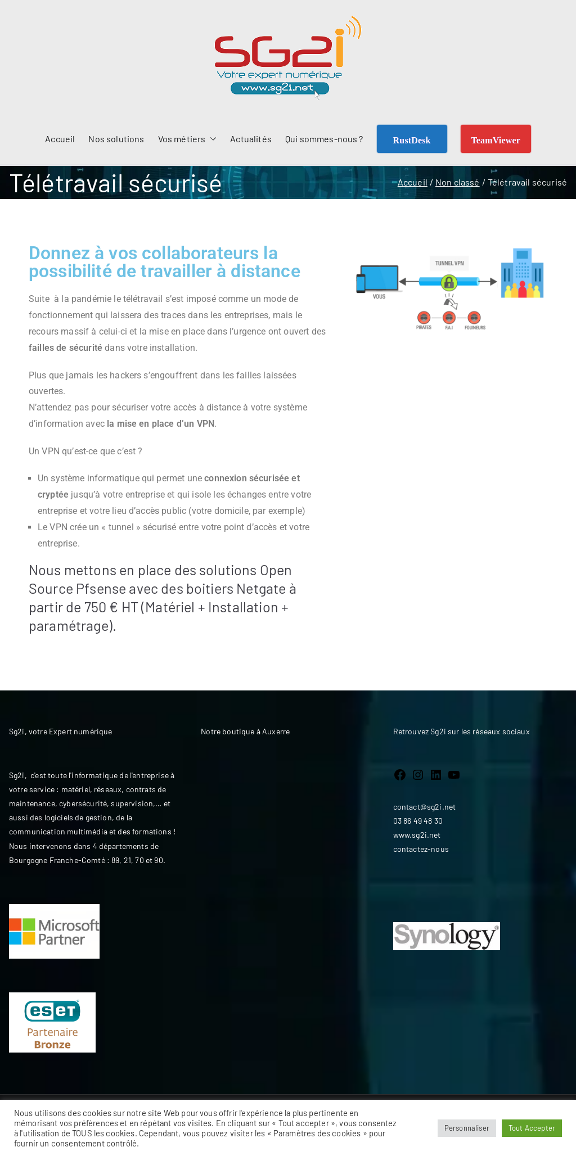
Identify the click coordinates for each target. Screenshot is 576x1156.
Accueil (60, 138)
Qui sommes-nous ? (324, 138)
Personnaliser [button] (466, 1127)
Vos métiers (187, 139)
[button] (211, 139)
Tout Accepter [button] (531, 1127)
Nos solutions (116, 138)
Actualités (251, 138)
